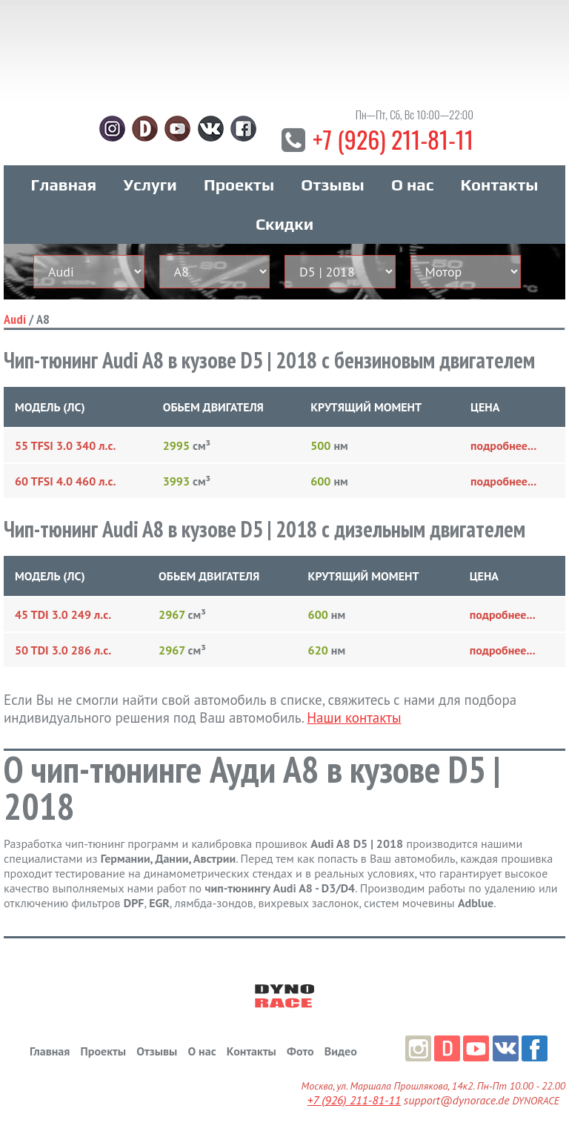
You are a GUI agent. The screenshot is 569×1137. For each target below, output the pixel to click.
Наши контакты (354, 717)
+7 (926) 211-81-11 (393, 139)
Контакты (500, 184)
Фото (300, 1051)
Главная (64, 184)
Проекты (239, 184)
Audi (15, 319)
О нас (412, 184)
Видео (341, 1051)
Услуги (150, 184)
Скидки (284, 223)
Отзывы (332, 184)
